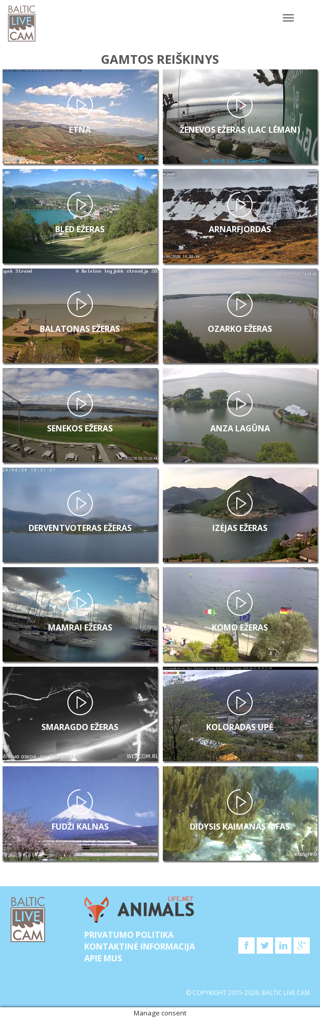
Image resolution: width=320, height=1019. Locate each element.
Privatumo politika (129, 934)
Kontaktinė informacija (139, 946)
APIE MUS (103, 958)
